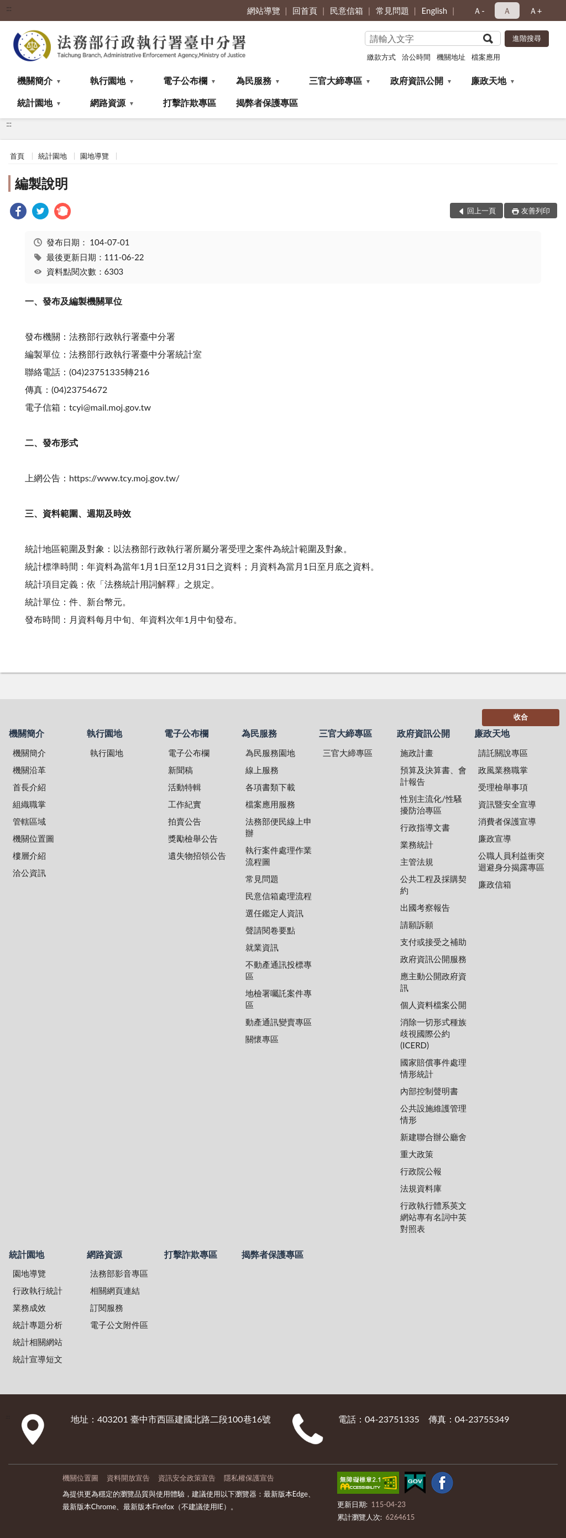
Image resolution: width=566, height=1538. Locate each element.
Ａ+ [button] (535, 10)
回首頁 (304, 10)
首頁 (17, 155)
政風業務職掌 (503, 770)
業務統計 (416, 844)
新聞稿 (180, 770)
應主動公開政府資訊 (433, 982)
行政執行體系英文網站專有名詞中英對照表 (433, 1216)
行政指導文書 (425, 827)
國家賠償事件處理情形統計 (433, 1068)
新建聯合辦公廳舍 (433, 1137)
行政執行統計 (37, 1290)
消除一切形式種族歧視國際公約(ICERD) (433, 1033)
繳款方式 (381, 57)
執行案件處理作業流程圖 (278, 856)
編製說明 (41, 183)
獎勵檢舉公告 (193, 838)
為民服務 (253, 80)
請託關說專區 (503, 753)
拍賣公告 (184, 821)
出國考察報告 (425, 907)
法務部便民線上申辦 (278, 827)
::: (9, 8)
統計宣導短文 (37, 1359)
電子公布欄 (185, 80)
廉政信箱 (494, 884)
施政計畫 (416, 753)
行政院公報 (421, 1171)
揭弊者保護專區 (267, 102)
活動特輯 (184, 787)
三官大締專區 (335, 80)
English (435, 10)
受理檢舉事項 (503, 787)
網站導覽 (263, 10)
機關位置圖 (33, 838)
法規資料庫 (421, 1188)
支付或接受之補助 (433, 942)
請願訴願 (416, 925)
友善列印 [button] (535, 210)
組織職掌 (29, 804)
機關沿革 (29, 770)
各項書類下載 (270, 787)
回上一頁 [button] (481, 210)
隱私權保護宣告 (249, 1477)
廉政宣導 (494, 838)
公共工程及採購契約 (433, 884)
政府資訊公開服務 (433, 959)
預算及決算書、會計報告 (433, 775)
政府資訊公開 (416, 80)
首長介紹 (29, 787)
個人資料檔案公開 (433, 1005)
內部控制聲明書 (429, 1091)
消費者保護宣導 (507, 821)
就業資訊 (262, 947)
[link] (18, 212)
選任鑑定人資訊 (274, 913)
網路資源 (107, 102)
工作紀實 (184, 804)
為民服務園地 (270, 753)
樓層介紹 (29, 855)
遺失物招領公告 (197, 855)
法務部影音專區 (119, 1273)
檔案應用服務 (270, 804)
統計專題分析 (37, 1325)
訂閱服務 (106, 1308)
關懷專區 (262, 1039)
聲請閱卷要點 (270, 930)
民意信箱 (346, 10)
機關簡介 (35, 80)
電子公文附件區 (119, 1325)
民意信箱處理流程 (278, 896)
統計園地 (35, 102)
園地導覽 (94, 155)
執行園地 (107, 80)
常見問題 (392, 10)
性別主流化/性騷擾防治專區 (431, 804)
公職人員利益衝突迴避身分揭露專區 (511, 861)
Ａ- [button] (479, 10)
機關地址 (451, 57)
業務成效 (29, 1308)
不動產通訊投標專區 (278, 970)
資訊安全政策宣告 (187, 1477)
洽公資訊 (29, 873)
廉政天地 (488, 80)
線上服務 (262, 770)
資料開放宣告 (128, 1477)
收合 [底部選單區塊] (520, 716)
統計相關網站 (37, 1342)
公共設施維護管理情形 (433, 1114)
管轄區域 (29, 821)
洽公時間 (416, 57)
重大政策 (416, 1154)
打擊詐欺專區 (189, 102)
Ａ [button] (507, 10)
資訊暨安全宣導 (507, 804)
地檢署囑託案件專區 (278, 999)
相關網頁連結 (115, 1290)
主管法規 (416, 862)
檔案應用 (485, 57)
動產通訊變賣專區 (278, 1022)
